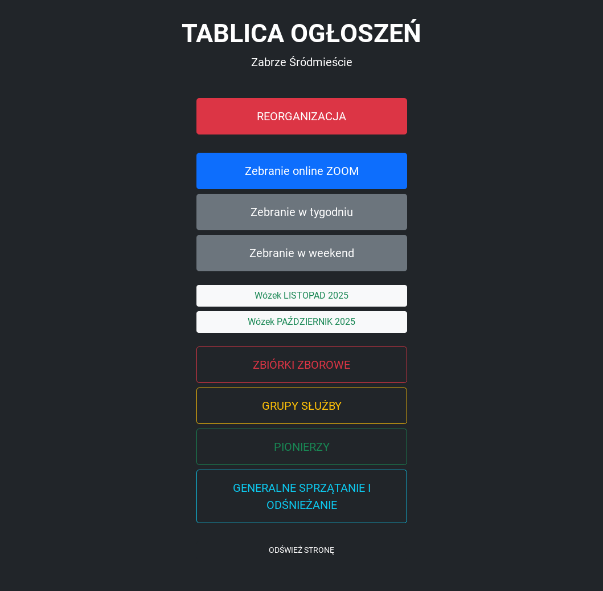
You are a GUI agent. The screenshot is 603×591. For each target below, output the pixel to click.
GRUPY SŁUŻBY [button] (302, 406)
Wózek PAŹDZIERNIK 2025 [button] (301, 321)
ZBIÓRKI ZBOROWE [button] (301, 365)
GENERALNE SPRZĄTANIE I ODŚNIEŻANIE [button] (302, 496)
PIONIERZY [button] (302, 447)
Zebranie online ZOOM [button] (302, 171)
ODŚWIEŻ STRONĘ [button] (301, 550)
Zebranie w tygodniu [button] (302, 212)
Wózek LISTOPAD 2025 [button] (301, 295)
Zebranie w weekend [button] (301, 253)
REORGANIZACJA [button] (301, 116)
